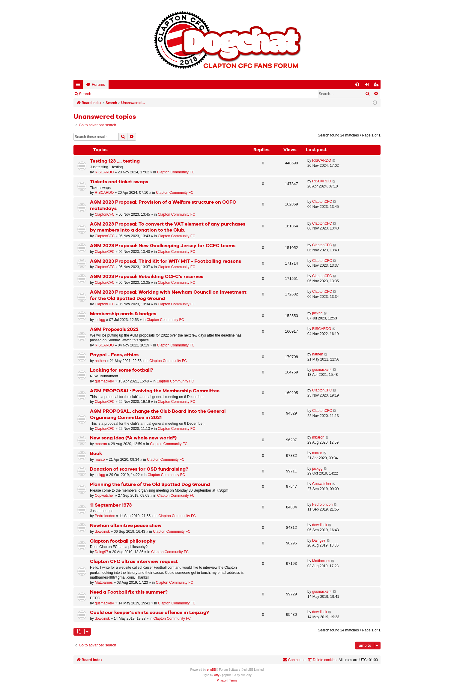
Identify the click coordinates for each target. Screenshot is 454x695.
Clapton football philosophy (123, 541)
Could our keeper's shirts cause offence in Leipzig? (149, 612)
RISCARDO (104, 172)
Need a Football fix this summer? (129, 592)
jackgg (100, 320)
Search (85, 93)
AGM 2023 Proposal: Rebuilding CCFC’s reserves (146, 276)
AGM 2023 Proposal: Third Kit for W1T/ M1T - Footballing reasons (165, 261)
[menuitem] (357, 84)
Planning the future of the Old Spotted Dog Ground (150, 484)
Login (105, 93)
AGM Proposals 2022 (114, 329)
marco (100, 459)
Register (125, 93)
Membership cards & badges (123, 314)
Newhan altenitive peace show (126, 525)
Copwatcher (104, 495)
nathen (100, 361)
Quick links (79, 85)
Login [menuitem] (368, 85)
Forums (98, 84)
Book (96, 453)
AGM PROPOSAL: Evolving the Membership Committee (155, 391)
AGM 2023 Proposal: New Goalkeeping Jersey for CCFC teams (162, 246)
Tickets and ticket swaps (119, 182)
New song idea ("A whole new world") (133, 438)
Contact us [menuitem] (294, 660)
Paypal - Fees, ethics (114, 355)
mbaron (101, 444)
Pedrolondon (105, 516)
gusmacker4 (104, 381)
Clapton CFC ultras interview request (134, 561)
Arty (217, 675)
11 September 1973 (111, 505)
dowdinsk (102, 531)
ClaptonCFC (105, 214)
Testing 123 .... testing (115, 161)
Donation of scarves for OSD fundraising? (139, 469)
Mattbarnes (104, 582)
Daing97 (101, 552)
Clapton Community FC (175, 172)
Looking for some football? (121, 370)
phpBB (211, 669)
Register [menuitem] (377, 85)
